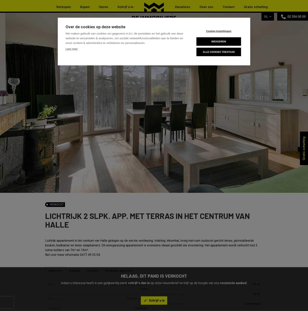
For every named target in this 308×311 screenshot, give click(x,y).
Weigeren (218, 41)
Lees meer (72, 49)
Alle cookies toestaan (219, 52)
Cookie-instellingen (218, 31)
